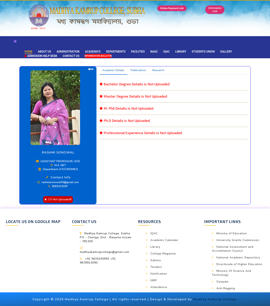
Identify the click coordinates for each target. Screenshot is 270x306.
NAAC (154, 51)
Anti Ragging (225, 288)
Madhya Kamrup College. (215, 299)
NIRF (153, 280)
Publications (138, 70)
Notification (158, 274)
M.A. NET (58, 165)
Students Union (203, 51)
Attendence (158, 287)
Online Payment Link (172, 8)
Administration (68, 51)
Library (180, 51)
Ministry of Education (231, 233)
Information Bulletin (98, 56)
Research (158, 70)
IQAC (166, 51)
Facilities (138, 51)
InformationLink (214, 10)
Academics (93, 51)
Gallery (226, 51)
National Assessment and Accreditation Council (232, 249)
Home (28, 51)
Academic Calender (164, 240)
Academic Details (113, 70)
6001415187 (58, 186)
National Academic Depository (238, 257)
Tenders (156, 267)
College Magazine (163, 253)
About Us (44, 51)
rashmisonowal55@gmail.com (58, 182)
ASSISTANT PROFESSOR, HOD (58, 161)
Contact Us (71, 55)
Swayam (222, 281)
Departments (116, 51)
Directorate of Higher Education (239, 264)
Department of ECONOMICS (58, 169)
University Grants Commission (237, 240)
